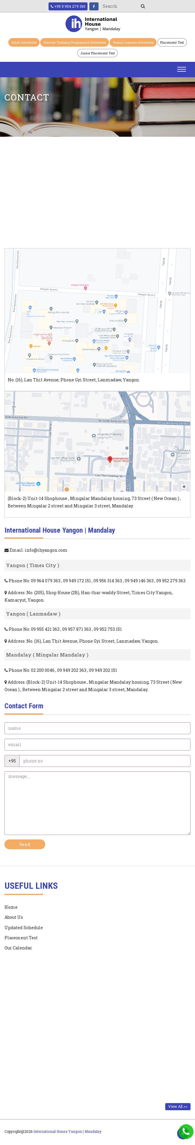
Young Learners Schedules (133, 42)
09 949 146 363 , (140, 580)
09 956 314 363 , (109, 580)
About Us (13, 917)
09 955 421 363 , (46, 629)
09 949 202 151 (103, 670)
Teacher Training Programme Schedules (74, 42)
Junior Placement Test (97, 53)
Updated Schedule (23, 927)
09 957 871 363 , (78, 629)
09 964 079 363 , (47, 580)
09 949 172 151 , (78, 580)
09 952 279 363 (170, 580)
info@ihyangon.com (46, 550)
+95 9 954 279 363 (68, 6)
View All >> (178, 1106)
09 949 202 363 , (73, 670)
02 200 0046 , (44, 670)
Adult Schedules (24, 42)
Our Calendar (18, 948)
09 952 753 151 (108, 629)
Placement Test (172, 42)
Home (11, 907)
